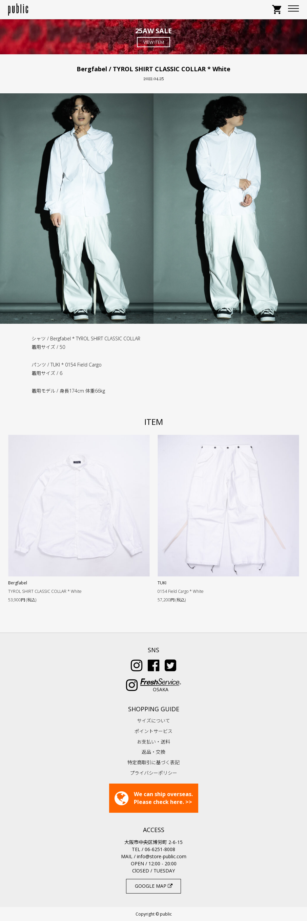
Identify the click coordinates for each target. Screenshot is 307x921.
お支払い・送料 (153, 741)
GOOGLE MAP (153, 886)
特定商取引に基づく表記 (153, 762)
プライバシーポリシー (153, 773)
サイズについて (153, 720)
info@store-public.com (161, 856)
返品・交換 (153, 752)
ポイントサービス (153, 731)
